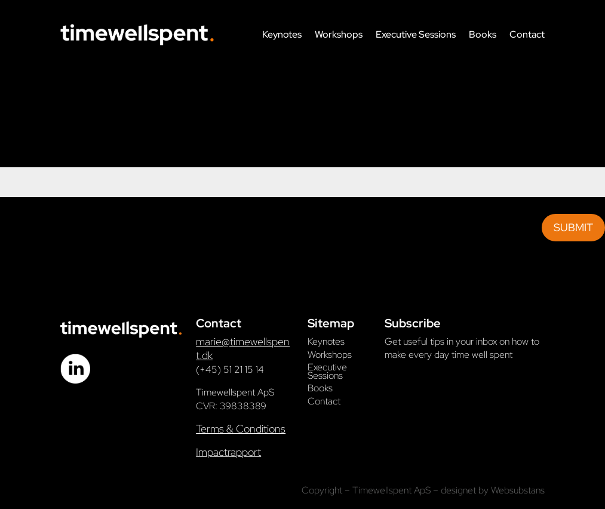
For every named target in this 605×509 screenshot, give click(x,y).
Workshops (339, 34)
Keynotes (282, 34)
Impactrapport (228, 452)
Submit (573, 227)
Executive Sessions (416, 34)
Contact (527, 34)
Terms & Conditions (240, 429)
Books (482, 34)
